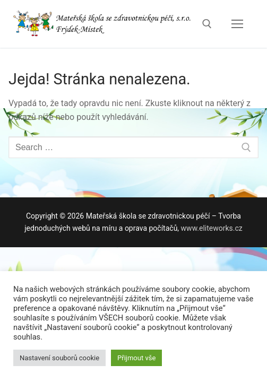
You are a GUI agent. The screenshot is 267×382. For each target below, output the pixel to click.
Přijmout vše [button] (136, 358)
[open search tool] (207, 24)
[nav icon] (237, 24)
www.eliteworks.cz (212, 228)
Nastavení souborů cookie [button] (59, 358)
